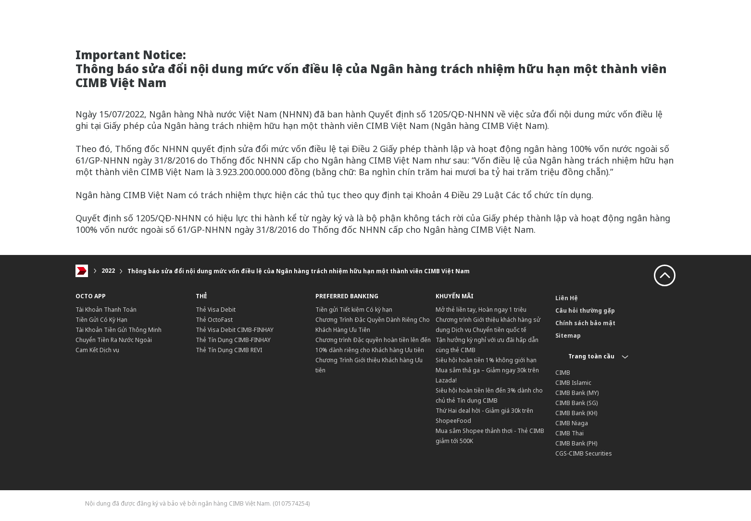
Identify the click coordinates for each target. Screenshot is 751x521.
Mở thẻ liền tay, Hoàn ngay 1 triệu (481, 309)
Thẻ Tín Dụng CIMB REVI (229, 350)
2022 (108, 271)
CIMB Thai (569, 433)
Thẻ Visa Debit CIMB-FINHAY (235, 330)
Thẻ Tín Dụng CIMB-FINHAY (233, 340)
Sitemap (568, 335)
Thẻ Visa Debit (216, 309)
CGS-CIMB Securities (583, 453)
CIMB (562, 373)
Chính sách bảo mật (585, 323)
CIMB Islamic (573, 383)
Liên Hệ (566, 298)
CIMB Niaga (571, 423)
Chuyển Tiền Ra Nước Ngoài (113, 340)
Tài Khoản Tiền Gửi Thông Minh (118, 330)
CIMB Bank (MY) (577, 393)
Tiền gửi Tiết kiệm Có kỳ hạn (353, 309)
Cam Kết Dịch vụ (97, 350)
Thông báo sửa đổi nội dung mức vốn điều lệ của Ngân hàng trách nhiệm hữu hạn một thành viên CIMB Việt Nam (298, 271)
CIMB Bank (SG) (576, 403)
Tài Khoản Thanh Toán (106, 309)
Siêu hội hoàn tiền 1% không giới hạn (486, 360)
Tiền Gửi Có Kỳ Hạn (101, 320)
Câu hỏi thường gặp (585, 310)
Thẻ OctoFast (214, 320)
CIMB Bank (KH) (576, 413)
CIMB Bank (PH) (576, 443)
